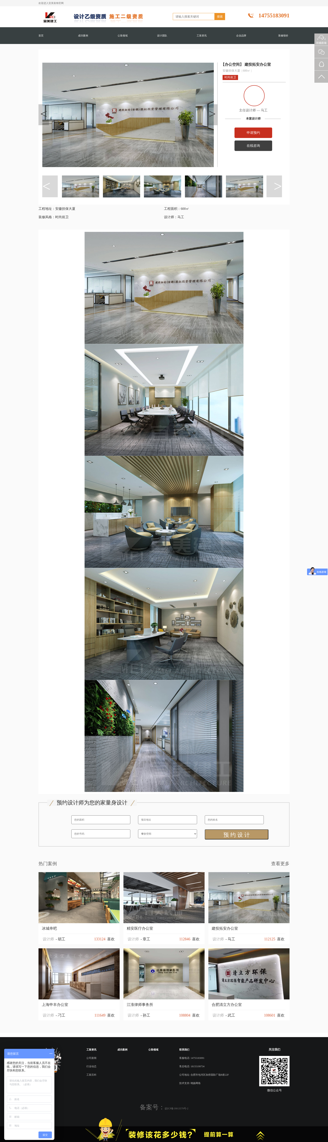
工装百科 (91, 1074)
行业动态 (91, 1066)
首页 (41, 35)
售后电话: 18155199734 (191, 1066)
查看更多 (280, 863)
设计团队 (162, 35)
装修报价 (283, 35)
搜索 (220, 16)
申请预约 (252, 132)
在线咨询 (252, 145)
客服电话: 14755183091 (191, 1058)
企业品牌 (241, 35)
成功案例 (83, 35)
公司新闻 (91, 1058)
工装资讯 (202, 35)
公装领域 (123, 35)
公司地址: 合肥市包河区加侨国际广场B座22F (204, 1074)
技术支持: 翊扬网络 (190, 1083)
